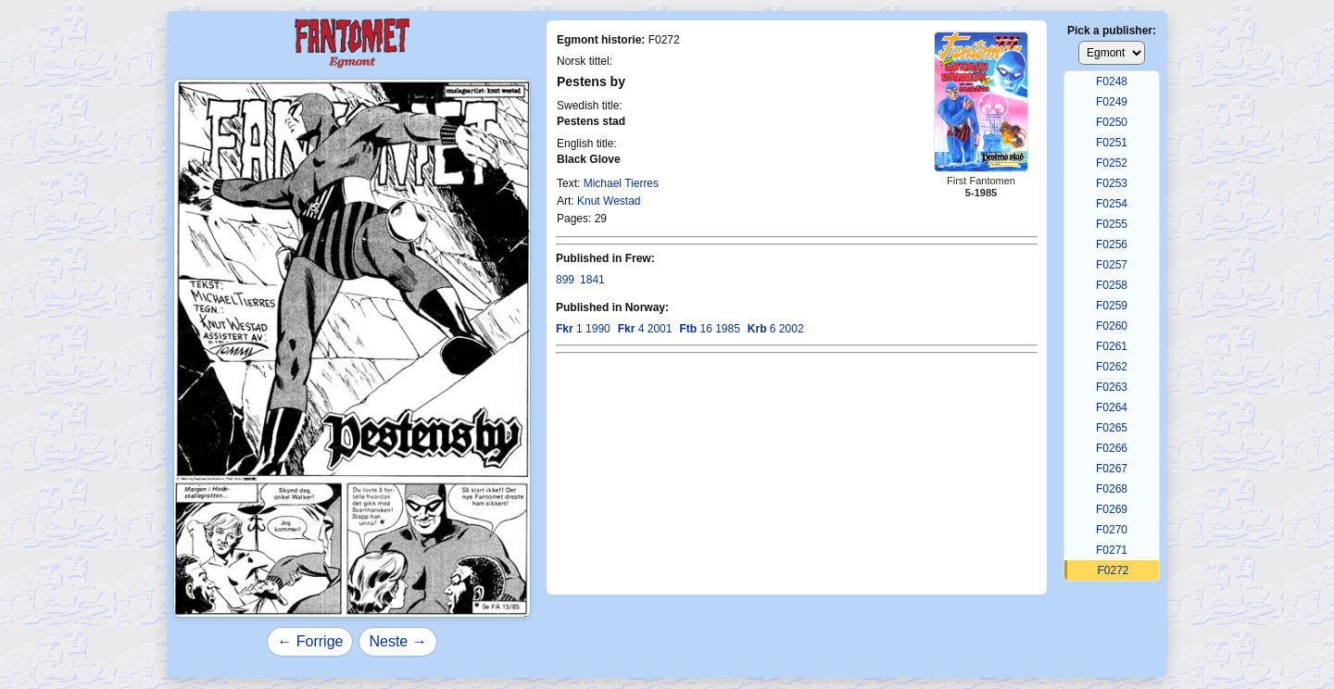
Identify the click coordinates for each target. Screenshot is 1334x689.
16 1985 (709, 328)
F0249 (1111, 101)
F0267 (1111, 468)
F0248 (1111, 81)
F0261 (1111, 346)
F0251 (1111, 142)
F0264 (1111, 407)
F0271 (1111, 550)
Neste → (397, 641)
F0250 (1111, 122)
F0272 (1112, 570)
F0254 (1111, 203)
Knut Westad (608, 200)
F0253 (1111, 183)
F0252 (1111, 163)
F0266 (1111, 448)
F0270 (1111, 529)
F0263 (1111, 387)
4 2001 (645, 328)
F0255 (1111, 224)
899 (565, 279)
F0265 (1111, 427)
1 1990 (583, 328)
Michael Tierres (621, 183)
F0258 (1111, 285)
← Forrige (310, 641)
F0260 (1111, 325)
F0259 (1111, 305)
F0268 (1111, 488)
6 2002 (776, 328)
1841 (592, 279)
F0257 (1111, 264)
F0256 (1111, 244)
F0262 (1111, 366)
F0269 (1111, 509)
